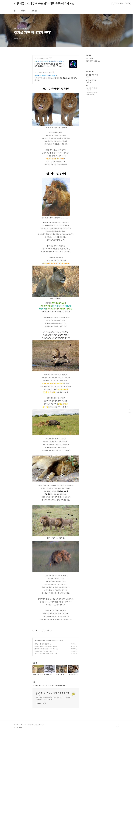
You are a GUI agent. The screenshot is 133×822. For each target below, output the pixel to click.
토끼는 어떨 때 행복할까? (42, 734)
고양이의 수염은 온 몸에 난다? (43, 741)
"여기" (47, 775)
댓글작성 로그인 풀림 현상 (93, 61)
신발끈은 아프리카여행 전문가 (46, 75)
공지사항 (34, 11)
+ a (87, 85)
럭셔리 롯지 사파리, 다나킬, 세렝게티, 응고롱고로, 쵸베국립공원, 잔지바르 (56, 79)
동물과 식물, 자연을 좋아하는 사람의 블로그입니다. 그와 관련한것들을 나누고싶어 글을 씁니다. (53, 788)
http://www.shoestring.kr (43, 72)
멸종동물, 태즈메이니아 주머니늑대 (45, 736)
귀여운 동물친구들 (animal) (43, 730)
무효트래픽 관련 (90, 58)
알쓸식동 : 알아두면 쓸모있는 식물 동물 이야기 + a (44, 3)
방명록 (23, 11)
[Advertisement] (55, 315)
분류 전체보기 (90, 72)
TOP (117, 815)
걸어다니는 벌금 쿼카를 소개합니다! (45, 739)
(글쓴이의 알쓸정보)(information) (92, 93)
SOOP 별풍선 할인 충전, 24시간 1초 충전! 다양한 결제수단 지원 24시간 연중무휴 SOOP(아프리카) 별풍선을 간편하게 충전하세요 (50, 65)
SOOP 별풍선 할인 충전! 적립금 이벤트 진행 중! (49, 61)
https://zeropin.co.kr (42, 58)
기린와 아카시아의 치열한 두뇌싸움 (45, 744)
